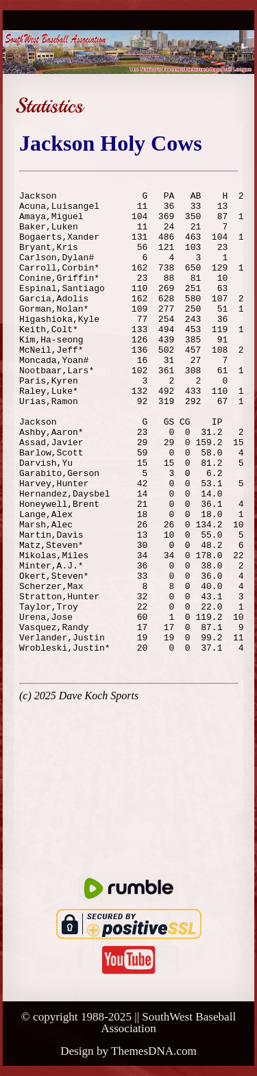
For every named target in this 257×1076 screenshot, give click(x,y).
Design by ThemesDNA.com (128, 1051)
